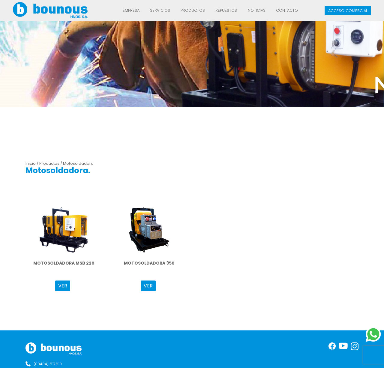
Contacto (287, 10)
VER (62, 285)
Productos (193, 10)
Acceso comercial (348, 11)
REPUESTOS (226, 10)
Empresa (131, 10)
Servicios (160, 10)
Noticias (257, 10)
